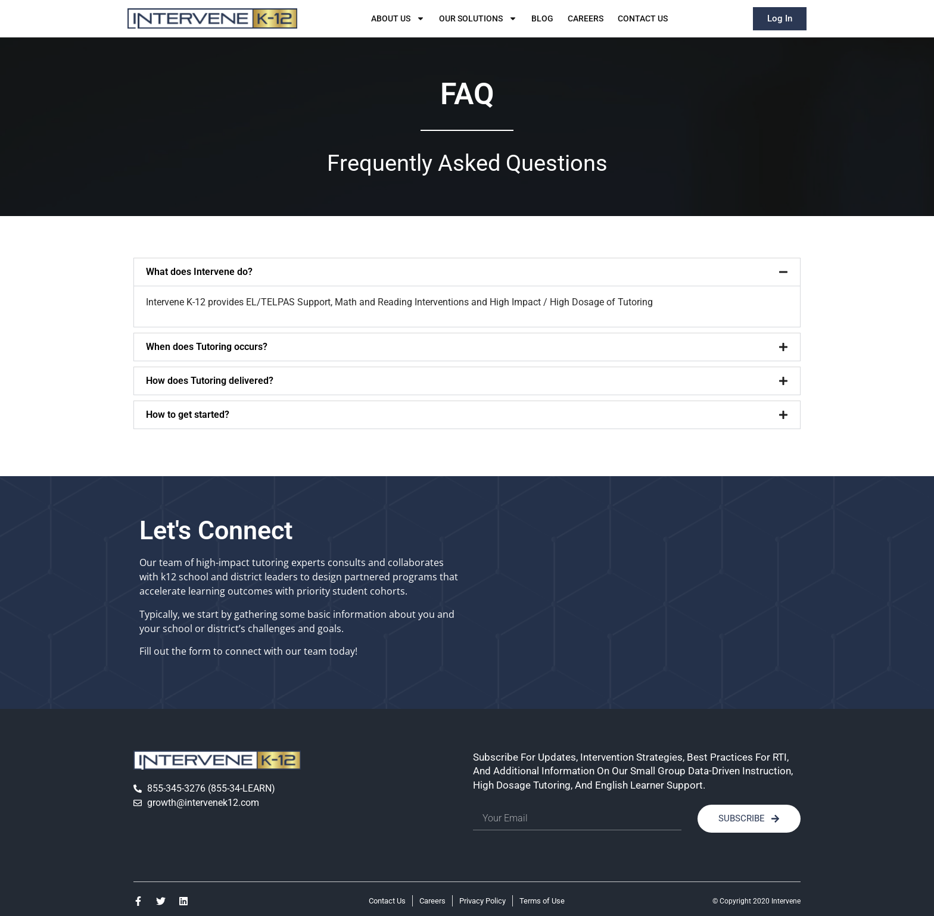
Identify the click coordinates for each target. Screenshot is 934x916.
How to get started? (187, 414)
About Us (398, 18)
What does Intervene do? (199, 271)
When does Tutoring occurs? (206, 346)
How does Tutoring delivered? (209, 380)
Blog (542, 18)
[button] (467, 272)
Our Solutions (478, 18)
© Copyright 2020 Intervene (756, 901)
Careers (585, 18)
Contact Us (643, 18)
